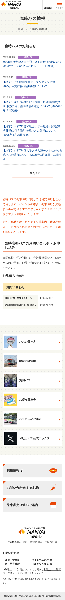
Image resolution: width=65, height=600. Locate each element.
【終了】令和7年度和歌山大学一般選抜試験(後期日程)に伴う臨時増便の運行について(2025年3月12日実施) (32, 106)
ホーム (24, 29)
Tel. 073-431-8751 (42, 563)
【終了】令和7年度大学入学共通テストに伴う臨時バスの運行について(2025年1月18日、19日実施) (32, 154)
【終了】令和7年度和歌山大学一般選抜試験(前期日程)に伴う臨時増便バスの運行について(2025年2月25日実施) (31, 130)
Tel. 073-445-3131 (42, 560)
